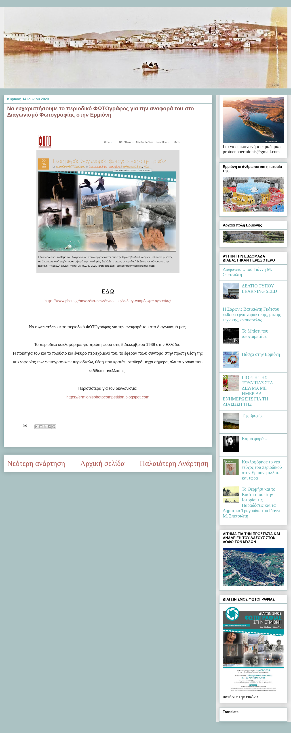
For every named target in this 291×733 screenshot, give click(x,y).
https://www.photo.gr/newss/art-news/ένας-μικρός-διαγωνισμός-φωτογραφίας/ (108, 301)
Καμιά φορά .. (254, 438)
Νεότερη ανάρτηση (36, 463)
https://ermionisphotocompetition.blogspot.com (107, 397)
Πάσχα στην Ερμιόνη (261, 354)
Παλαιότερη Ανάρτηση (174, 463)
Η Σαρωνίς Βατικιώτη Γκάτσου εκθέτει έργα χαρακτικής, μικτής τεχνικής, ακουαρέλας (252, 314)
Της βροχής (252, 415)
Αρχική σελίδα (102, 463)
